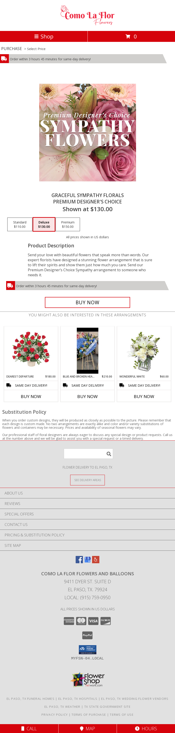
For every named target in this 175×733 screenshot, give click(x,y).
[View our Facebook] (79, 561)
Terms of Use (122, 715)
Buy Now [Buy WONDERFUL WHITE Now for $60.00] (144, 396)
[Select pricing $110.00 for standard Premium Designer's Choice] (20, 224)
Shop (43, 36)
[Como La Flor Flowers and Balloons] (87, 24)
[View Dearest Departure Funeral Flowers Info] (31, 351)
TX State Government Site (107, 707)
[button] (87, 649)
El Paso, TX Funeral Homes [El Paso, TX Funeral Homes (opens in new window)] (31, 699)
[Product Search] (88, 454)
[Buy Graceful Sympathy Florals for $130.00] (87, 302)
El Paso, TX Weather (62, 707)
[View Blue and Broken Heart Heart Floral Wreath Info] (88, 351)
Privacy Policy (54, 715)
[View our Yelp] (95, 561)
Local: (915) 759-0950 (87, 597)
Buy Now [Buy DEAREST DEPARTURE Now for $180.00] (31, 396)
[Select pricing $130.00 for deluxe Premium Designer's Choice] (44, 224)
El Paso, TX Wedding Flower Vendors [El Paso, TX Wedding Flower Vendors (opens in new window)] (134, 699)
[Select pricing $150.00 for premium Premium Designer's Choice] (68, 224)
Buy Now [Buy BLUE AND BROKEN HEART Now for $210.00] (87, 396)
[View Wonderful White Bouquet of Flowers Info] (144, 351)
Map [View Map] (87, 728)
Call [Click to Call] (29, 728)
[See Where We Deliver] (87, 480)
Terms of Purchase (89, 715)
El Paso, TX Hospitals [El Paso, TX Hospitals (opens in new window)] (77, 699)
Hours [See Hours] (146, 728)
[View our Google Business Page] (87, 561)
